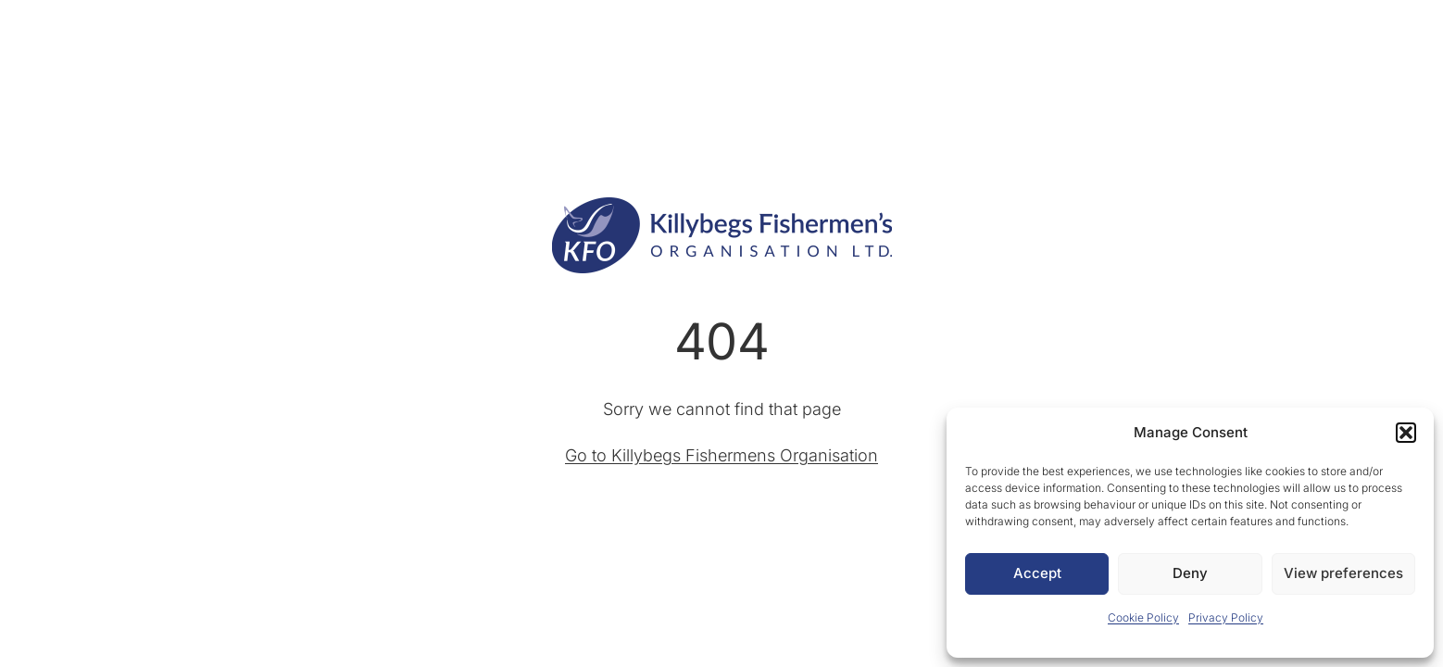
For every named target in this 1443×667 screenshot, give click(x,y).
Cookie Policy (1143, 617)
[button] (1406, 432)
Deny (1190, 573)
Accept (1037, 573)
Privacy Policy (1225, 617)
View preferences (1343, 573)
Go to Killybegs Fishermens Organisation (721, 455)
